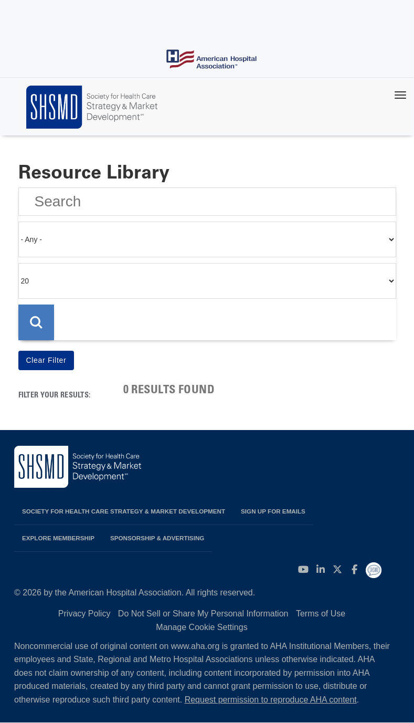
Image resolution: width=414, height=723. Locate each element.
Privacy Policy (84, 613)
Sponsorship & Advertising (157, 538)
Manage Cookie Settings (201, 627)
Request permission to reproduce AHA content (271, 699)
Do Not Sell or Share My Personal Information (203, 613)
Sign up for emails (273, 511)
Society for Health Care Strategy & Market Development (123, 511)
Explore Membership (58, 538)
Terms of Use (320, 613)
